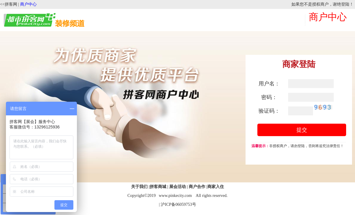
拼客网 (11, 4)
